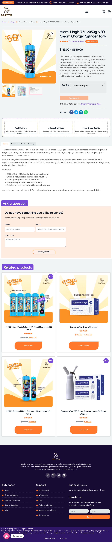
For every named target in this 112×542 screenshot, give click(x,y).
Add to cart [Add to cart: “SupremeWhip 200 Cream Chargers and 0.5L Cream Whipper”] (84, 430)
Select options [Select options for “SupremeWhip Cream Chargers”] (84, 345)
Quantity (65, 85)
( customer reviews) (76, 41)
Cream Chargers (88, 104)
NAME (7, 224)
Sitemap (63, 538)
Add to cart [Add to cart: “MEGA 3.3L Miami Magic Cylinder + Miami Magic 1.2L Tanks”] (28, 430)
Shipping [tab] (31, 144)
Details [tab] (5, 144)
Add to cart (74, 98)
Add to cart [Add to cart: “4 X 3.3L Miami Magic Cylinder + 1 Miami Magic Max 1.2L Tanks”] (28, 345)
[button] (87, 11)
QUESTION (9, 235)
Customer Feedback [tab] (18, 144)
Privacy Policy (50, 538)
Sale (98, 104)
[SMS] (6, 536)
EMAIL (38, 224)
